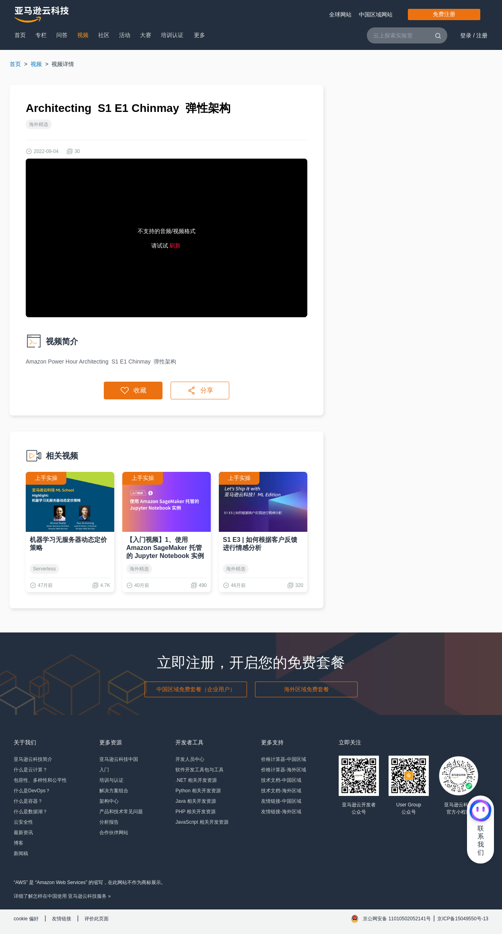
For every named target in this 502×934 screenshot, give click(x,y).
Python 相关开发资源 (198, 790)
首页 (20, 35)
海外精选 (38, 124)
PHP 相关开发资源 (195, 811)
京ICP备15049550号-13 (462, 919)
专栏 (41, 35)
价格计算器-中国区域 (283, 759)
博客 (18, 843)
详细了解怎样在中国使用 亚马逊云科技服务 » (62, 896)
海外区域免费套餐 (306, 689)
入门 (104, 770)
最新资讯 (23, 832)
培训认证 (172, 35)
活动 (124, 35)
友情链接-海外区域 (281, 811)
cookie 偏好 (26, 919)
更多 (199, 35)
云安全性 (23, 822)
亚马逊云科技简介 (33, 759)
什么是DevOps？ (32, 790)
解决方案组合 (113, 790)
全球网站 (340, 14)
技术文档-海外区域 (281, 790)
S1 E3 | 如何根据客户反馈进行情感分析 (260, 543)
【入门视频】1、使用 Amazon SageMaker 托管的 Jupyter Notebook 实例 (165, 547)
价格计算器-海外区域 (283, 770)
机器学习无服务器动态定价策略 (68, 543)
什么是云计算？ (30, 770)
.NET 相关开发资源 (195, 780)
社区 (103, 35)
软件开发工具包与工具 (199, 770)
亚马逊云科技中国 (118, 759)
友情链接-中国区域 (281, 801)
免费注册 (444, 14)
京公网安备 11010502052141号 (397, 919)
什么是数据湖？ (30, 811)
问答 (62, 35)
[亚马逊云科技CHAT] (480, 812)
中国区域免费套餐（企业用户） (195, 689)
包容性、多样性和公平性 (40, 780)
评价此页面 (96, 919)
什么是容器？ (28, 801)
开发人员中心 (189, 759)
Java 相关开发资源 (195, 801)
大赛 (145, 35)
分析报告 (109, 822)
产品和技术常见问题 (121, 811)
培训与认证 (111, 780)
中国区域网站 (376, 14)
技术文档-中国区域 (281, 780)
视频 (82, 35)
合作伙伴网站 (113, 832)
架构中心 (109, 801)
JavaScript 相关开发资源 (201, 822)
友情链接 (61, 919)
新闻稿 (21, 853)
